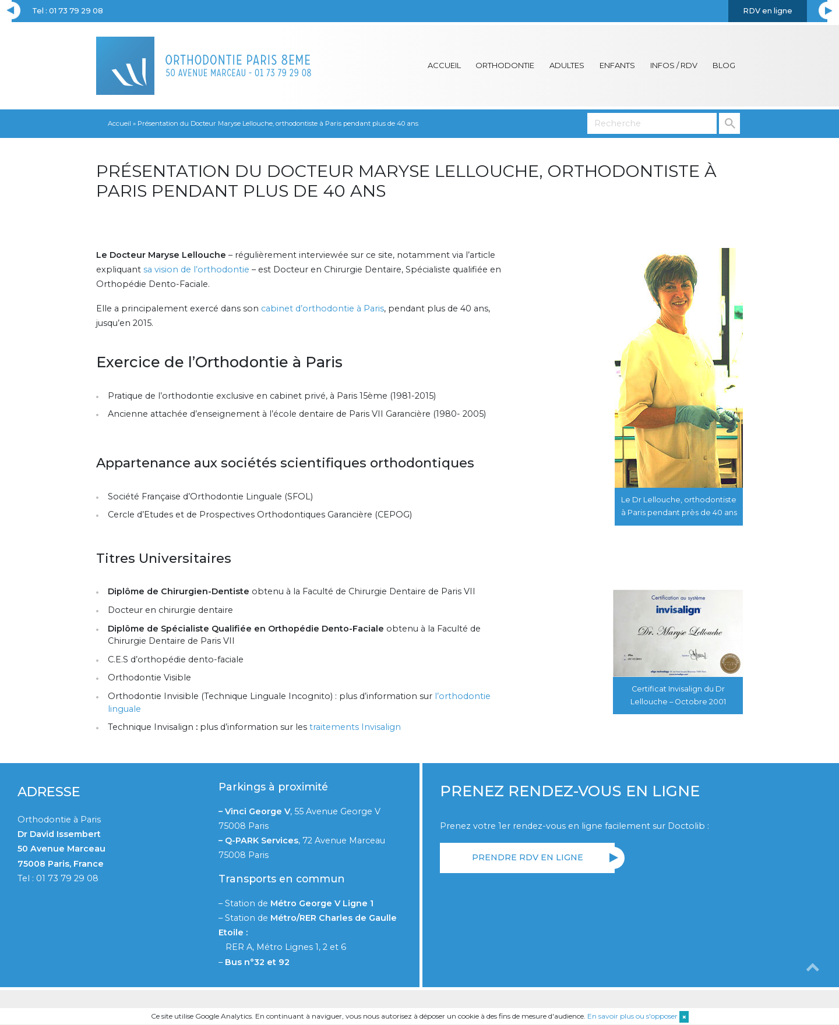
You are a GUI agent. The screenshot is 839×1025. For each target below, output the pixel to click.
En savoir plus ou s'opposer (632, 1016)
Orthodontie (504, 65)
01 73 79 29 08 (67, 878)
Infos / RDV (673, 65)
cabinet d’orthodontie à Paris (322, 308)
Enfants (617, 65)
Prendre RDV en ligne (527, 857)
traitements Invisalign (355, 727)
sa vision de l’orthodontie (196, 269)
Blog (724, 65)
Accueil (444, 65)
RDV (767, 10)
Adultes (566, 65)
